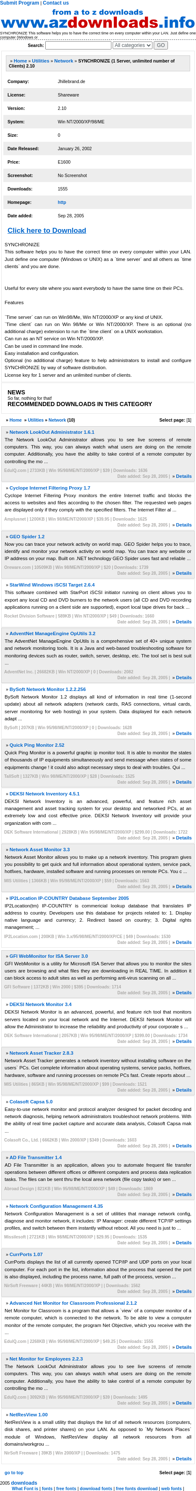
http (62, 202)
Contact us (56, 3)
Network (63, 60)
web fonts (171, 1488)
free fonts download (137, 1488)
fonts (47, 1488)
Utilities (40, 60)
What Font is (25, 1488)
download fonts (96, 1488)
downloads (24, 1483)
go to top (14, 1472)
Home (20, 60)
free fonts (66, 1488)
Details (184, 476)
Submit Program (19, 3)
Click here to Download (47, 231)
